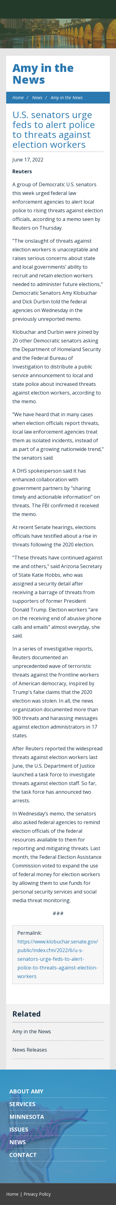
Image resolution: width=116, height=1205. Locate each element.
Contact (23, 1155)
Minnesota (26, 1116)
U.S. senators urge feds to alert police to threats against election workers (53, 129)
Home (18, 97)
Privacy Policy (37, 1194)
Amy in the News (43, 73)
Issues (18, 1129)
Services (22, 1104)
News (37, 97)
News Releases (29, 1049)
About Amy (26, 1091)
